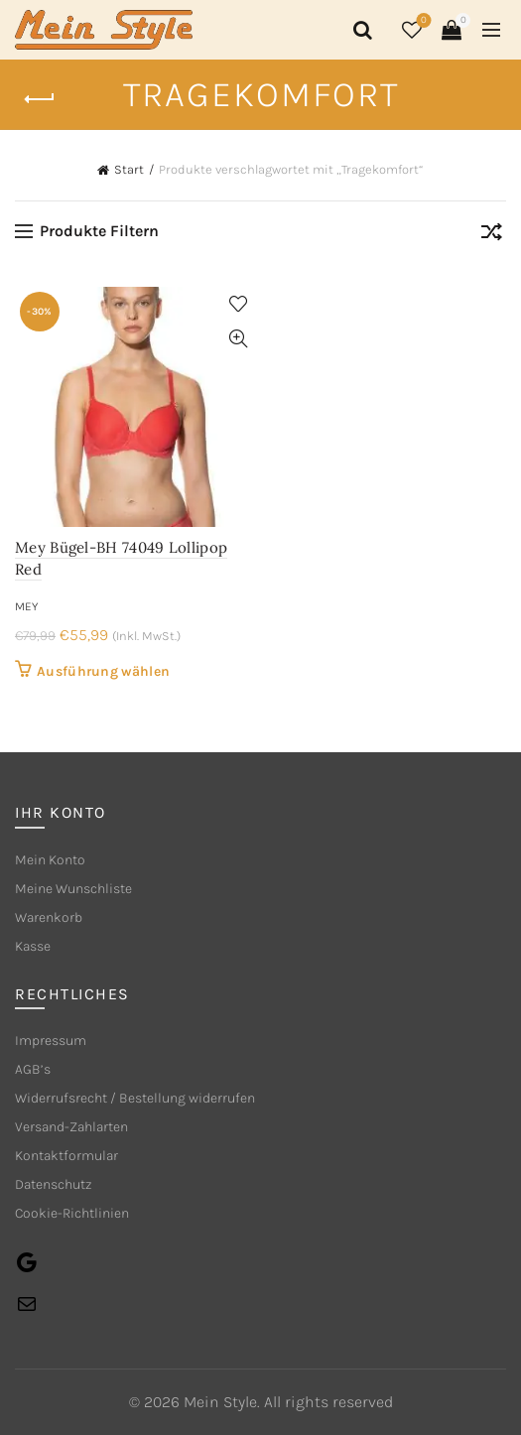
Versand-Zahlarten (71, 1126)
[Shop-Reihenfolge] (491, 235)
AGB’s (33, 1069)
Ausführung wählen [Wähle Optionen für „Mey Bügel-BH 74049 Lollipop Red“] (103, 671)
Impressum (50, 1040)
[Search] (359, 30)
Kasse (33, 946)
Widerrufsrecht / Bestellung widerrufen (135, 1098)
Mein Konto (50, 859)
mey (26, 606)
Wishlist (422, 21)
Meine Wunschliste (73, 888)
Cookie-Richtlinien (72, 1213)
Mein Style (220, 1401)
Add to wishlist (238, 304)
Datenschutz (53, 1184)
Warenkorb (48, 917)
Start (129, 169)
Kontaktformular (66, 1155)
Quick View (238, 339)
